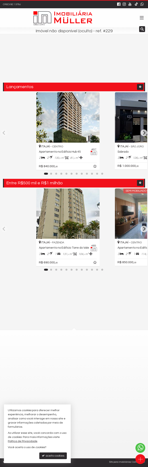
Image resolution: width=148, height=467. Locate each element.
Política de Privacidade (22, 441)
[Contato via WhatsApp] (140, 448)
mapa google (58, 356)
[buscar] (99, 62)
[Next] (106, 117)
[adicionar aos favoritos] (107, 167)
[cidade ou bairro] (65, 62)
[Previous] (42, 117)
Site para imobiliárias (120, 462)
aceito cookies (53, 455)
